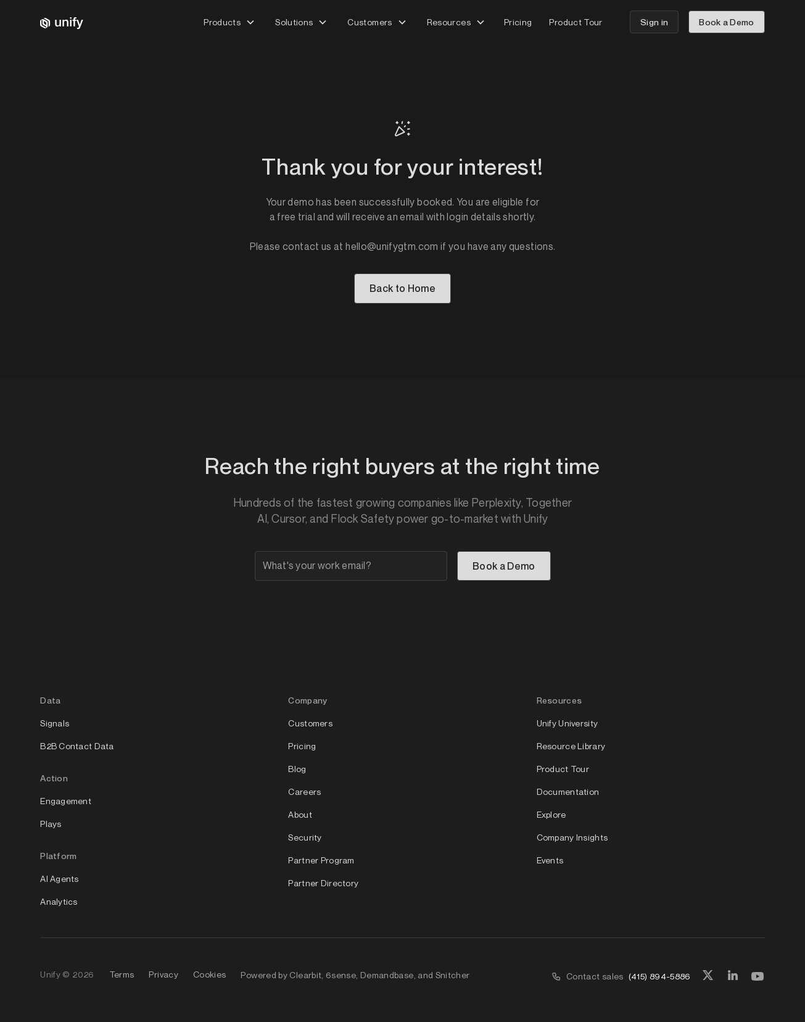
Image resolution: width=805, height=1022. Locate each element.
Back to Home (402, 288)
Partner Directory (323, 883)
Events (550, 860)
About (300, 814)
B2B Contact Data (77, 746)
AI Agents (59, 878)
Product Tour (575, 22)
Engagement (65, 801)
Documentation (568, 791)
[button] (229, 21)
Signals (54, 723)
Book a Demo (726, 22)
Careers (304, 791)
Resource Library (571, 746)
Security (304, 837)
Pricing (518, 22)
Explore (551, 814)
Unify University (567, 723)
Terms (121, 974)
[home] (61, 22)
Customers (310, 723)
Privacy (163, 974)
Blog (297, 768)
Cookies (209, 974)
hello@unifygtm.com (391, 246)
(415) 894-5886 (660, 976)
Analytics (59, 901)
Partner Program (321, 860)
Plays (50, 823)
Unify (50, 974)
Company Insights (572, 837)
